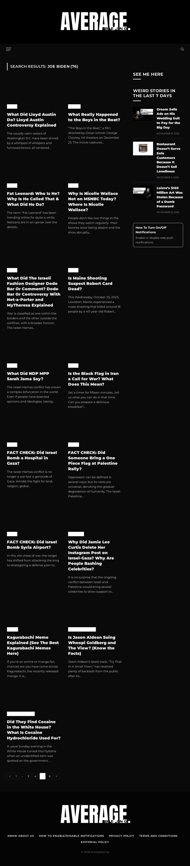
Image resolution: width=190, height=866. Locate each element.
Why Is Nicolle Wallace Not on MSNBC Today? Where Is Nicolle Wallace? (93, 201)
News (12, 106)
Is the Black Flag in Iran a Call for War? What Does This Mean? (93, 379)
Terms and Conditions (158, 835)
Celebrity (76, 534)
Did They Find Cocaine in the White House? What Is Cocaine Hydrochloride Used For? (34, 729)
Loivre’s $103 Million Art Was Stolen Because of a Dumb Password (170, 197)
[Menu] (8, 49)
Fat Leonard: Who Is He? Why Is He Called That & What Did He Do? (33, 199)
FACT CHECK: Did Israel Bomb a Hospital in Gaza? (32, 458)
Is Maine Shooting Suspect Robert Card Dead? (90, 283)
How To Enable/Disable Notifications (71, 835)
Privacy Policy (121, 835)
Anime (74, 444)
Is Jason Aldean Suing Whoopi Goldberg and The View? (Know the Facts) (92, 645)
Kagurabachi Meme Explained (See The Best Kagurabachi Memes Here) (33, 645)
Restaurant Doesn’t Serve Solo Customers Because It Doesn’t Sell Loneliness (168, 157)
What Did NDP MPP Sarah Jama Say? (28, 376)
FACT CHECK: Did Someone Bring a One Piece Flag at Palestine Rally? (93, 460)
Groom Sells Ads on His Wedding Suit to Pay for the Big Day (168, 118)
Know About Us (21, 835)
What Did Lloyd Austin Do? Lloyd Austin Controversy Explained (31, 120)
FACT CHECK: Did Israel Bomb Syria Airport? (32, 545)
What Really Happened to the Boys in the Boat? (94, 117)
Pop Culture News (82, 629)
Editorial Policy (95, 842)
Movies (74, 106)
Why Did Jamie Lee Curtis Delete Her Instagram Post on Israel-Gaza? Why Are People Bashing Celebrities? (91, 555)
